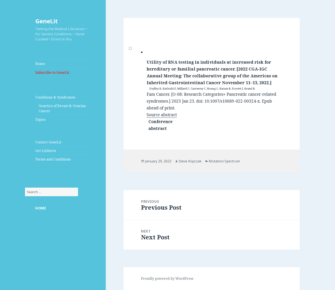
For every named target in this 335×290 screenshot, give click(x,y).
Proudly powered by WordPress (167, 278)
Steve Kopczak (190, 161)
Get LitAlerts (45, 150)
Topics (40, 119)
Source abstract (162, 115)
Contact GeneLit (48, 142)
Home (40, 63)
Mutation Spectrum (224, 161)
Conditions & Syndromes (55, 97)
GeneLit (46, 21)
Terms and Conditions (53, 159)
